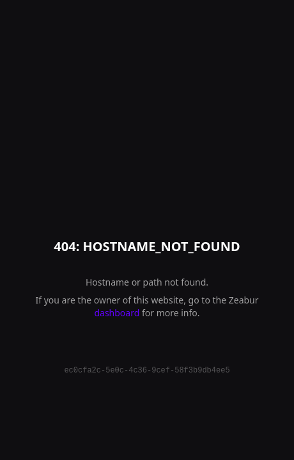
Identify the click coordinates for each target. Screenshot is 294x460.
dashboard (116, 313)
